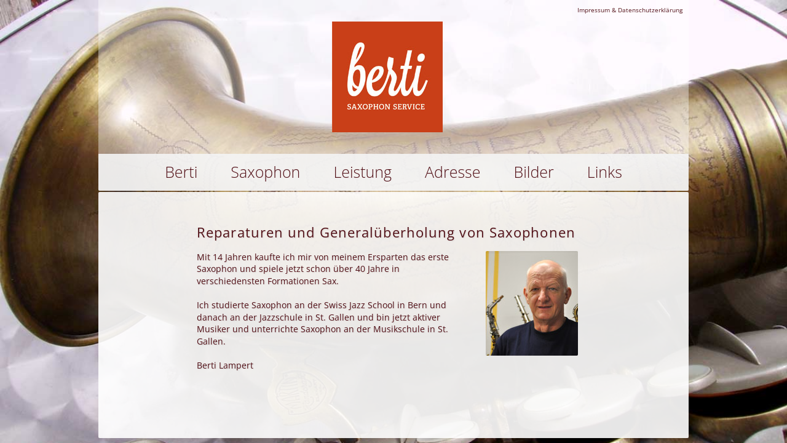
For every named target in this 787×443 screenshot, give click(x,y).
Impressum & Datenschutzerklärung (629, 10)
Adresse (452, 171)
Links (604, 171)
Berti (181, 171)
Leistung (362, 171)
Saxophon (265, 171)
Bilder (534, 171)
